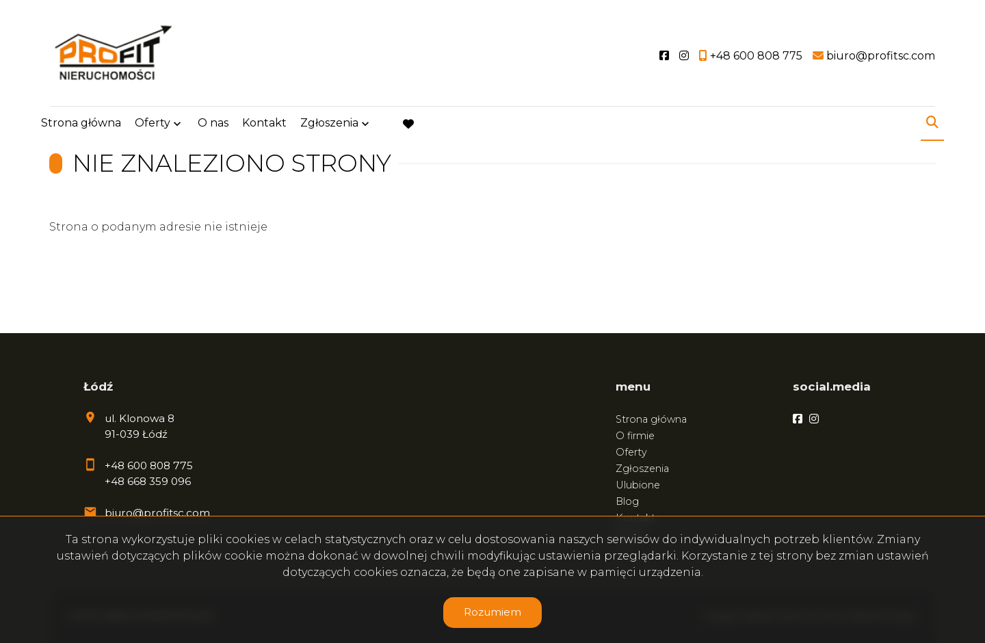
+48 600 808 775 (149, 465)
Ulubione (638, 485)
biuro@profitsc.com (157, 512)
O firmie (635, 436)
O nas (213, 124)
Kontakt (264, 124)
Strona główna (81, 124)
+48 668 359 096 (148, 481)
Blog (627, 501)
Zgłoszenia (329, 124)
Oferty (152, 124)
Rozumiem (492, 611)
